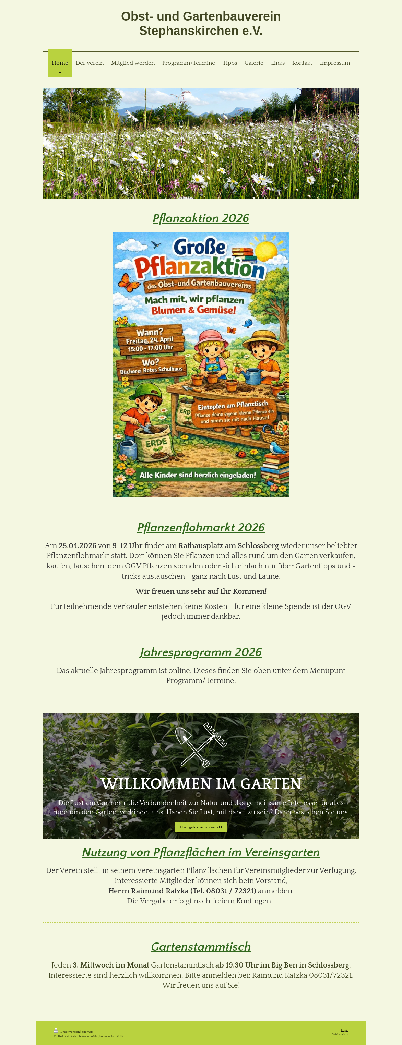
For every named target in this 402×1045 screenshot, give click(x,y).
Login (344, 1030)
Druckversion (67, 1031)
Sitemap (87, 1031)
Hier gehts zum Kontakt (201, 827)
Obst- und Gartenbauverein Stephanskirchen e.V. (201, 23)
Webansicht (340, 1034)
